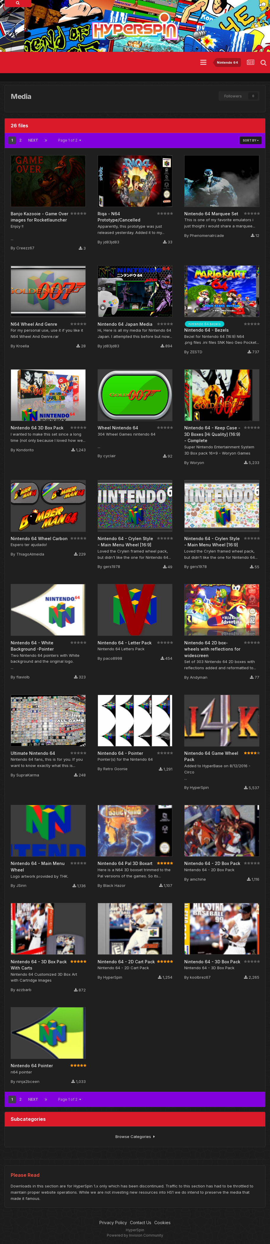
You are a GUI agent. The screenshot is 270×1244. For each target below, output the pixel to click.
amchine (198, 879)
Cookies (162, 1222)
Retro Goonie (115, 768)
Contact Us (140, 1222)
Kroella (22, 345)
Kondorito (25, 449)
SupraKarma (27, 775)
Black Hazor (114, 885)
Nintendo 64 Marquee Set (211, 213)
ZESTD (196, 351)
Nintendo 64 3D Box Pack (37, 427)
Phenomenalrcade (207, 235)
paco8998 (112, 658)
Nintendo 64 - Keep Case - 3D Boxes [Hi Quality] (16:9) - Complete (212, 434)
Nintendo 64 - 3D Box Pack (212, 961)
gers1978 (111, 566)
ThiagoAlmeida (30, 554)
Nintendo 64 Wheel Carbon (39, 538)
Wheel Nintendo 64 (118, 427)
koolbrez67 (200, 977)
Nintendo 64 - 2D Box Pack (212, 863)
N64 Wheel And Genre (34, 324)
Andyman (198, 677)
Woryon (197, 462)
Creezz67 (25, 247)
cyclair (109, 455)
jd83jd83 (111, 242)
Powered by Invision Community (135, 1235)
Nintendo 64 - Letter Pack (125, 642)
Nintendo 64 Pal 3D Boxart (125, 863)
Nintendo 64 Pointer (32, 1065)
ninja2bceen (27, 1081)
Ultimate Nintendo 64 (33, 753)
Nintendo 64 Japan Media (125, 324)
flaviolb (23, 677)
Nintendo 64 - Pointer (120, 753)
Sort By (251, 140)
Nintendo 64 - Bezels (206, 330)
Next (33, 140)
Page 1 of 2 (69, 140)
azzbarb (23, 989)
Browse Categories (135, 1136)
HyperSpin (199, 787)
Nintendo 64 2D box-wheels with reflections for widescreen (212, 649)
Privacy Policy (113, 1222)
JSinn (21, 885)
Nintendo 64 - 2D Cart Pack (126, 961)
